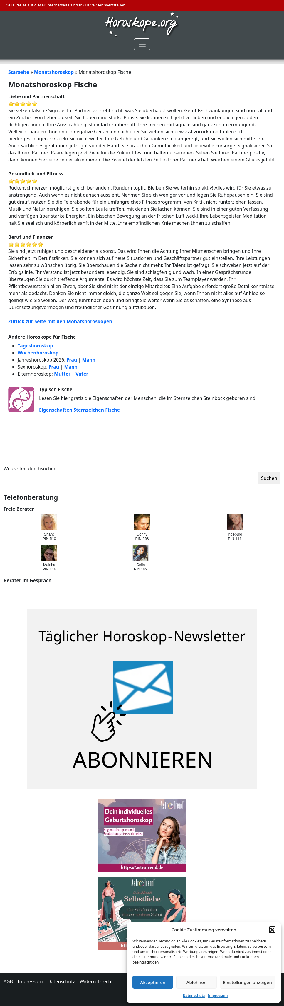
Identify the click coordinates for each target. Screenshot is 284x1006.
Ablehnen (196, 982)
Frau (72, 360)
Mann (88, 360)
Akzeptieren (152, 982)
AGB (8, 981)
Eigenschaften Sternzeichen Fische (79, 410)
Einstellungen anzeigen (247, 982)
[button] (272, 929)
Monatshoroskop (54, 72)
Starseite (18, 72)
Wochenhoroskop (38, 352)
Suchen (269, 478)
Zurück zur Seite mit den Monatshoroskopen (60, 321)
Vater (81, 374)
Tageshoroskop (35, 345)
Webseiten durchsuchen (30, 468)
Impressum (218, 995)
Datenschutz (194, 995)
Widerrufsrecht (96, 981)
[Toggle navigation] (142, 44)
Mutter (62, 374)
